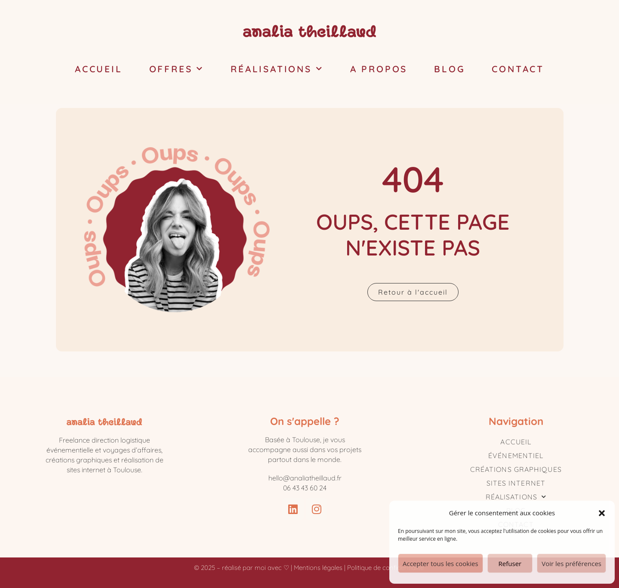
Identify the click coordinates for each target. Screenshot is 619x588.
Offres (176, 69)
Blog (449, 68)
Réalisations (277, 69)
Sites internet (516, 483)
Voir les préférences (571, 563)
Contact (518, 68)
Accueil (99, 68)
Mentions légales (318, 567)
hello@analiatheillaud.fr (305, 478)
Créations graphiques (516, 469)
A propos (378, 68)
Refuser (510, 563)
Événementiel (515, 455)
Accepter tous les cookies (440, 563)
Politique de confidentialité (386, 567)
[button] (601, 513)
